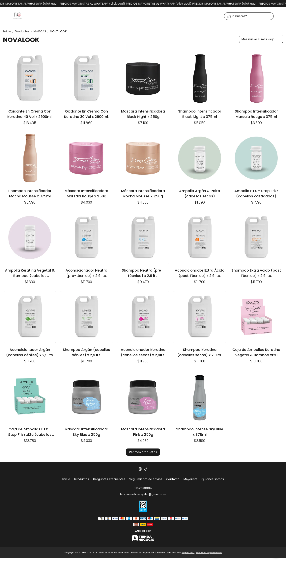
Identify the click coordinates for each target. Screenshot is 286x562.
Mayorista (190, 479)
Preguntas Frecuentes (109, 479)
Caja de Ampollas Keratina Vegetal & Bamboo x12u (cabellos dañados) (256, 352)
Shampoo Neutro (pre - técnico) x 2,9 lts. (143, 273)
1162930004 (143, 488)
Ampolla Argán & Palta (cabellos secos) (199, 193)
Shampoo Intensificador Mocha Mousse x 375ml (29, 193)
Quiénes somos (212, 479)
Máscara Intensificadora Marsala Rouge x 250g (86, 193)
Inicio (9, 31)
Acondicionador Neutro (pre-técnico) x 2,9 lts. (86, 273)
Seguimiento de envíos (145, 479)
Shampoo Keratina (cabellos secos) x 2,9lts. (199, 352)
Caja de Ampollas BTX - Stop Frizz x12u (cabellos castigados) (29, 432)
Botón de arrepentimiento (209, 552)
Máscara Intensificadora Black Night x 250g (143, 114)
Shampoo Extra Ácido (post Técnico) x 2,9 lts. (256, 273)
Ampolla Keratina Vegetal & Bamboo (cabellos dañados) (30, 273)
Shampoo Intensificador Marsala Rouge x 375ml (256, 114)
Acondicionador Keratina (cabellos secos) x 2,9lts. (143, 352)
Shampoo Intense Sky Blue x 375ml (199, 432)
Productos (24, 31)
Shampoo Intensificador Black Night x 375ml (199, 114)
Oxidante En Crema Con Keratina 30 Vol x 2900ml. (86, 114)
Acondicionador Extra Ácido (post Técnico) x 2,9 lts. (199, 273)
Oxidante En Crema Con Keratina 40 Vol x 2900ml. (29, 114)
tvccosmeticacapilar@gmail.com (143, 494)
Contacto (172, 479)
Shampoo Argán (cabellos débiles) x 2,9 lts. (86, 352)
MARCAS (41, 31)
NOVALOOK (58, 31)
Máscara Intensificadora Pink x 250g (143, 432)
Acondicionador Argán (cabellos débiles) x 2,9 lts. (30, 352)
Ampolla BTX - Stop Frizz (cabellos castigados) (256, 193)
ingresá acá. (188, 552)
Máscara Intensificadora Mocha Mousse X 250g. (143, 193)
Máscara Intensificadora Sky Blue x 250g (86, 432)
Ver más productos (143, 452)
